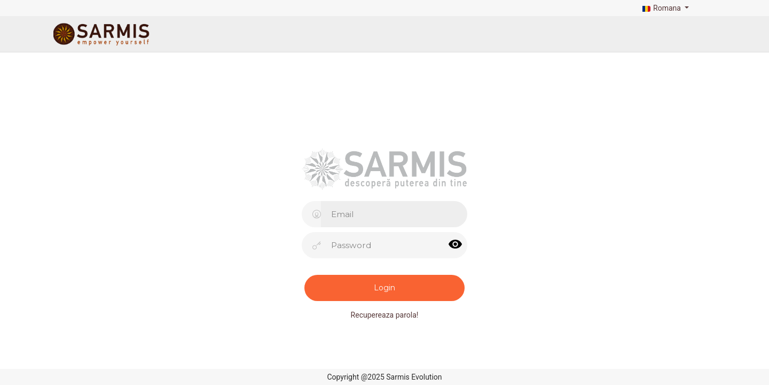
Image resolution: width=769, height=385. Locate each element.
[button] (664, 8)
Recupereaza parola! (385, 315)
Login (384, 287)
